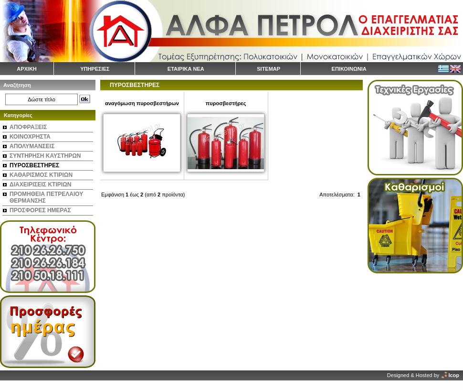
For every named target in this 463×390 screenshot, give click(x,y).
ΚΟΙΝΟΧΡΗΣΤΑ (30, 136)
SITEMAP (268, 69)
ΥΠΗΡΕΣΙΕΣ (95, 69)
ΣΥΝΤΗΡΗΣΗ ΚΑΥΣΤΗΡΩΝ (45, 155)
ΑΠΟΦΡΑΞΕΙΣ (28, 127)
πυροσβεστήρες (226, 103)
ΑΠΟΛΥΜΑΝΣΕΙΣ (32, 146)
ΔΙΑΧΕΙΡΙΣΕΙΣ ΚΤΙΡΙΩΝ (40, 184)
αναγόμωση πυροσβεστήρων (142, 103)
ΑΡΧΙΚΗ (27, 69)
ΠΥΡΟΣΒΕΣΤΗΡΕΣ (34, 165)
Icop (453, 375)
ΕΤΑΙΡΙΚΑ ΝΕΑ (186, 69)
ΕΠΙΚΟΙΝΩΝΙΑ (349, 69)
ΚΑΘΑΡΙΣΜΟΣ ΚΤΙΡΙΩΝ (41, 175)
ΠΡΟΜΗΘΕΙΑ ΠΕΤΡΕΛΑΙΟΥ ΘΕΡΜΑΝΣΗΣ (46, 197)
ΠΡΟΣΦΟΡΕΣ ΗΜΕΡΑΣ (40, 210)
